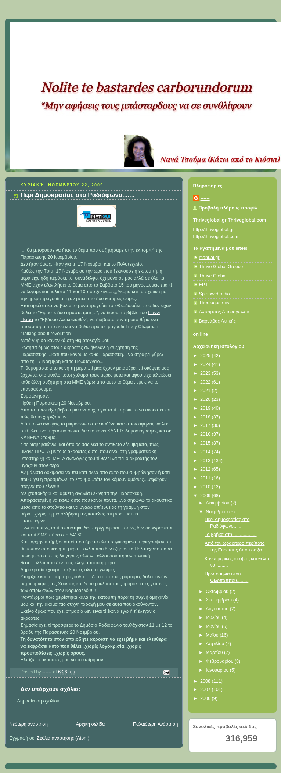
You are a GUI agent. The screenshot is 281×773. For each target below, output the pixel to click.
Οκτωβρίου (218, 591)
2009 (206, 495)
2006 (206, 698)
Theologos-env (214, 302)
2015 (206, 443)
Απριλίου (216, 643)
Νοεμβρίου (217, 511)
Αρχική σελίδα (90, 724)
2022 (206, 382)
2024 (206, 364)
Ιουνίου (214, 626)
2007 (206, 689)
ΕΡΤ (203, 284)
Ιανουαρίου (218, 670)
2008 (206, 681)
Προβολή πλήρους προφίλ (228, 208)
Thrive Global (213, 275)
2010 (206, 486)
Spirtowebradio (214, 293)
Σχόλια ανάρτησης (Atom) (63, 738)
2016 (206, 434)
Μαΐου (213, 635)
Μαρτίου (215, 652)
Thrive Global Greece (221, 266)
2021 (206, 390)
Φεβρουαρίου (220, 661)
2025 (206, 355)
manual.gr (209, 257)
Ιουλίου (214, 617)
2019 (206, 408)
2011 (206, 478)
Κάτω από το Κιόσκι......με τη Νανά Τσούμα (118, 31)
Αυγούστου (218, 608)
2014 (206, 451)
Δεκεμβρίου (218, 503)
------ (205, 198)
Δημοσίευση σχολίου (38, 701)
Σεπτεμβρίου (219, 600)
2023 (206, 373)
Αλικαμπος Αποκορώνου (224, 311)
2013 (206, 460)
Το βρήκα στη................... (231, 534)
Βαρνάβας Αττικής (217, 321)
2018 (206, 417)
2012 (206, 469)
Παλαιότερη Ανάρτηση (155, 724)
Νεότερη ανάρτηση (29, 724)
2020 (206, 399)
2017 (206, 425)
